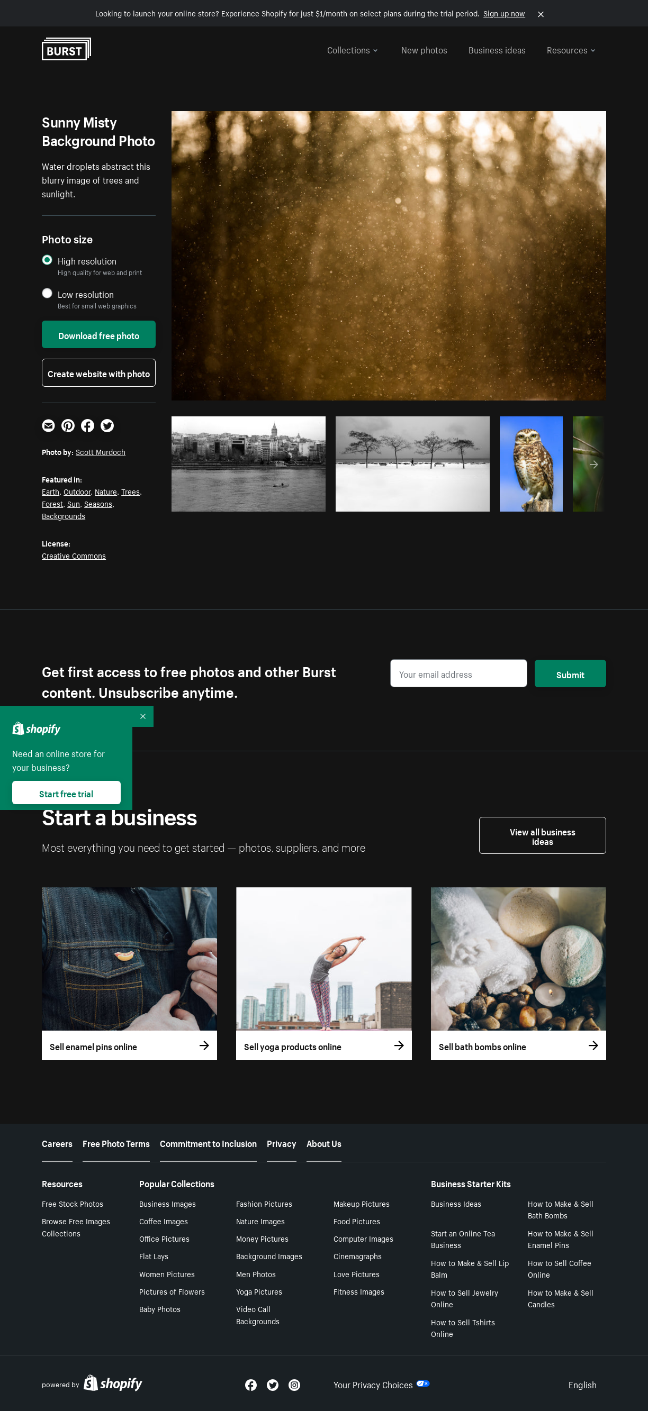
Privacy (281, 1142)
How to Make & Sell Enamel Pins (560, 1239)
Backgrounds (63, 515)
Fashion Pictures (264, 1203)
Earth (50, 491)
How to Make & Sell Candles (560, 1298)
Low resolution (86, 294)
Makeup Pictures (362, 1203)
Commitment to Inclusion (208, 1142)
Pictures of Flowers (172, 1291)
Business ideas (497, 49)
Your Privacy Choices (382, 1383)
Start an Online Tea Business (463, 1239)
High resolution (87, 260)
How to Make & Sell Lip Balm (470, 1268)
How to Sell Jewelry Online (464, 1298)
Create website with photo (99, 372)
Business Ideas (456, 1203)
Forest (52, 503)
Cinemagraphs (358, 1255)
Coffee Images (163, 1220)
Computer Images (363, 1238)
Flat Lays (153, 1255)
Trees (130, 491)
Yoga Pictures (259, 1291)
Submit (570, 673)
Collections (352, 49)
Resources (571, 49)
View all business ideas (542, 835)
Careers (57, 1142)
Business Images (167, 1203)
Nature (106, 491)
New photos (424, 49)
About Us (324, 1142)
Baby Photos (160, 1308)
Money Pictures (262, 1238)
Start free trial (66, 792)
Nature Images (260, 1220)
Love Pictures (357, 1273)
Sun (73, 503)
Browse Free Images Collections (76, 1227)
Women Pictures (167, 1273)
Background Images (269, 1255)
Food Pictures (357, 1220)
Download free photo (98, 334)
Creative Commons (74, 555)
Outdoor (77, 491)
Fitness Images (359, 1291)
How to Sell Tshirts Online (463, 1328)
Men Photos (256, 1273)
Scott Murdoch (100, 451)
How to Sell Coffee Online (559, 1268)
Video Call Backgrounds (258, 1314)
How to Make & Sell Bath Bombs (560, 1209)
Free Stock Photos (72, 1203)
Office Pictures (164, 1238)
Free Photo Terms (116, 1142)
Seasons (98, 503)
